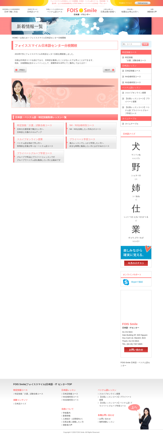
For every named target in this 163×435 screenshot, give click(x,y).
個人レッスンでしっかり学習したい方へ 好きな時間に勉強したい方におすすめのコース (91, 142)
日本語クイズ (20, 404)
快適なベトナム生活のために (55, 11)
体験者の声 (67, 425)
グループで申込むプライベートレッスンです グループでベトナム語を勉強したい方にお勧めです (39, 156)
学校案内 (66, 413)
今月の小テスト (136, 263)
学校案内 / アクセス (125, 3)
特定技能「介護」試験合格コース (29, 394)
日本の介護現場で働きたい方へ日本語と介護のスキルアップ (39, 128)
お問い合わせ (136, 349)
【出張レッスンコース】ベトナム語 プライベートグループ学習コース (137, 110)
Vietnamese (143, 3)
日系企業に (130, 11)
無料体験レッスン (106, 422)
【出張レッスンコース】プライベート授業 (137, 100)
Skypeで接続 (132, 282)
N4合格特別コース (133, 76)
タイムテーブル (131, 124)
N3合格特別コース (133, 82)
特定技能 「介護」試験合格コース (135, 59)
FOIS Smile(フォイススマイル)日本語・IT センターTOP (42, 384)
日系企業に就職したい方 (73, 422)
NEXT (107, 70)
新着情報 (66, 416)
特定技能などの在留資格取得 (11, 11)
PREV (22, 70)
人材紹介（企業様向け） (73, 419)
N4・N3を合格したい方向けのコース (91, 126)
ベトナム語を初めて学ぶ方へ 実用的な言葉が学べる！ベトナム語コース (39, 142)
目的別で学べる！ (33, 11)
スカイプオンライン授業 (135, 93)
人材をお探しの (108, 11)
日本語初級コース (132, 71)
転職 (152, 11)
